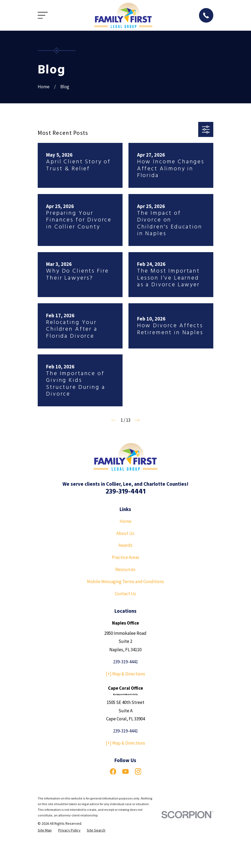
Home (125, 521)
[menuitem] (45, 830)
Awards (125, 545)
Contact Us (125, 594)
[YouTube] (125, 771)
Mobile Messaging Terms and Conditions (125, 581)
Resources (125, 569)
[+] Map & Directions (125, 674)
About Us (125, 533)
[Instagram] (138, 771)
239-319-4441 (125, 491)
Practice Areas (125, 557)
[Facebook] (113, 771)
